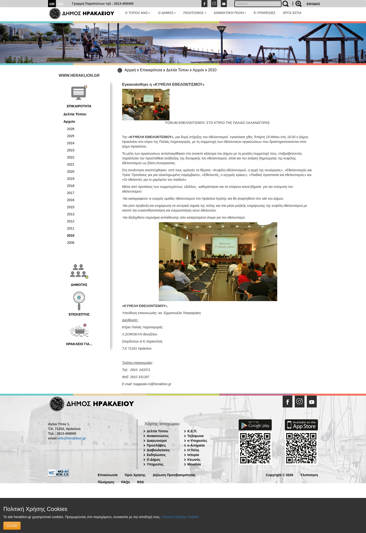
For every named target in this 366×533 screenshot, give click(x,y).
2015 (70, 207)
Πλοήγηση (106, 481)
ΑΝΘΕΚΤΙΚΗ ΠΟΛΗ (230, 13)
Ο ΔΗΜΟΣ (167, 13)
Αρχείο (198, 70)
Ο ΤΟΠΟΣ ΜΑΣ (137, 13)
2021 (70, 164)
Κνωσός (194, 459)
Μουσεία (194, 464)
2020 (70, 171)
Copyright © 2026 (279, 474)
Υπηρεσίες (155, 464)
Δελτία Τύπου (177, 70)
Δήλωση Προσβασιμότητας (174, 474)
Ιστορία (193, 455)
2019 (70, 179)
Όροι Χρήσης (135, 474)
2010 (212, 70)
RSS (140, 481)
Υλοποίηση (309, 474)
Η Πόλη (193, 450)
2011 (70, 228)
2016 (70, 200)
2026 (70, 129)
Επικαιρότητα (151, 70)
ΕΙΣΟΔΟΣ (313, 4)
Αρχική (130, 70)
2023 (70, 150)
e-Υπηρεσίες (197, 441)
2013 (70, 214)
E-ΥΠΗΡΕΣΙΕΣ (265, 13)
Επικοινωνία (108, 474)
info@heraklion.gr (72, 438)
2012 (70, 221)
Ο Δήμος (153, 459)
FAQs (125, 481)
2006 (70, 242)
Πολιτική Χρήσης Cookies (180, 517)
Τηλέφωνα (195, 436)
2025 (70, 136)
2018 (70, 186)
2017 (70, 193)
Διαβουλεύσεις (158, 450)
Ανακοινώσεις (158, 436)
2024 (70, 143)
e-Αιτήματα (196, 445)
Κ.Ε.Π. (192, 431)
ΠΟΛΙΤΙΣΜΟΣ (194, 13)
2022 (70, 157)
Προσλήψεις (156, 445)
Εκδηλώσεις (156, 455)
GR (52, 4)
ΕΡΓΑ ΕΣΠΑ (292, 13)
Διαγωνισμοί (157, 441)
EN (60, 4)
